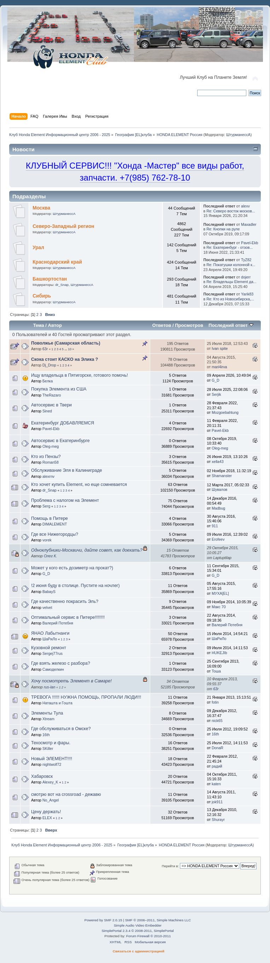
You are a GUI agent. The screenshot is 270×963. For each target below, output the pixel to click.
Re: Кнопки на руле (223, 229)
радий (217, 766)
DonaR (217, 748)
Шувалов (219, 489)
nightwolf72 (51, 764)
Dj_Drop (49, 365)
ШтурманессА (238, 135)
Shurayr (218, 819)
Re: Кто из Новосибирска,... (230, 299)
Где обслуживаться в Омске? (61, 728)
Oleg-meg (50, 446)
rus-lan (49, 687)
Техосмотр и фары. (50, 742)
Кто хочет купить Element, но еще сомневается (79, 484)
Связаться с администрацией (138, 951)
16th (46, 735)
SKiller (47, 748)
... (66, 349)
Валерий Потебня (57, 623)
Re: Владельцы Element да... (231, 282)
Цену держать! (46, 811)
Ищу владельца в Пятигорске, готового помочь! (79, 375)
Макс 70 (219, 607)
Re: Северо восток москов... (230, 211)
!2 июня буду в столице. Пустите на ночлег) (75, 585)
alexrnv (48, 476)
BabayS (48, 591)
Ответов (161, 325)
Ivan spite (220, 348)
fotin (215, 702)
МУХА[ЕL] (220, 593)
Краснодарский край (57, 262)
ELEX (47, 818)
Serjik (216, 394)
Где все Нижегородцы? (54, 534)
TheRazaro (51, 395)
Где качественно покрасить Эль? (64, 601)
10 (69, 349)
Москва (41, 208)
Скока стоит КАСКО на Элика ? (64, 359)
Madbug (218, 508)
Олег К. (50, 556)
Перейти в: (170, 866)
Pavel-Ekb (249, 243)
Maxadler (249, 224)
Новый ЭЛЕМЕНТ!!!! (51, 758)
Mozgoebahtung (225, 412)
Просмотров (189, 325)
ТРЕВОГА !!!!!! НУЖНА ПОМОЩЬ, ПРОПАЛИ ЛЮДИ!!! (86, 697)
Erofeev (218, 539)
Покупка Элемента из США (59, 389)
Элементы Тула (47, 713)
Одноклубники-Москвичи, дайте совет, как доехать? (86, 550)
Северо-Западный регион (63, 226)
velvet (47, 607)
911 (215, 526)
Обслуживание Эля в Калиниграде (66, 470)
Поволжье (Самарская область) (65, 343)
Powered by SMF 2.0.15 (103, 920)
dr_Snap (62, 285)
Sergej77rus (52, 653)
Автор (55, 325)
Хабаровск (42, 776)
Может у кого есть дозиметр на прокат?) (72, 567)
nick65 (217, 720)
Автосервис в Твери (51, 405)
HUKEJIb (219, 653)
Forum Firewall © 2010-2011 (148, 936)
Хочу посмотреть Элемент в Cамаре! (71, 681)
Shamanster (222, 476)
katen (216, 784)
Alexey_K (50, 782)
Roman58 (50, 462)
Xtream (48, 719)
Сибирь (42, 296)
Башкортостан (50, 279)
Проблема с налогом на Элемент (65, 500)
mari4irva (219, 367)
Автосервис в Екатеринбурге (60, 440)
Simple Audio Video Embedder (138, 925)
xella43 (218, 461)
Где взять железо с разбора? (60, 663)
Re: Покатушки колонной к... (230, 265)
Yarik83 (247, 294)
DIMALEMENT (54, 524)
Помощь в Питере (49, 518)
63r (45, 349)
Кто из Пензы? (46, 456)
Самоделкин (53, 669)
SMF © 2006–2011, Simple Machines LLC (158, 920)
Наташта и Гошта (57, 703)
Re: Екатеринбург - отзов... (229, 247)
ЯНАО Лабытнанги (50, 633)
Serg (46, 506)
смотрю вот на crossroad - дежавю (66, 794)
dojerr (246, 277)
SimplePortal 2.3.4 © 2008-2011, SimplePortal (137, 931)
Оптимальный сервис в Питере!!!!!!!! (68, 617)
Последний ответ (231, 325)
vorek (47, 540)
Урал (38, 247)
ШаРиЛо (49, 639)
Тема (38, 325)
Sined (47, 411)
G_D (215, 380)
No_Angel (50, 800)
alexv (245, 206)
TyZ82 (246, 260)
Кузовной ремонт (48, 647)
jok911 (217, 802)
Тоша (216, 671)
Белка (47, 381)
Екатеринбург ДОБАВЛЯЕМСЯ (62, 423)
